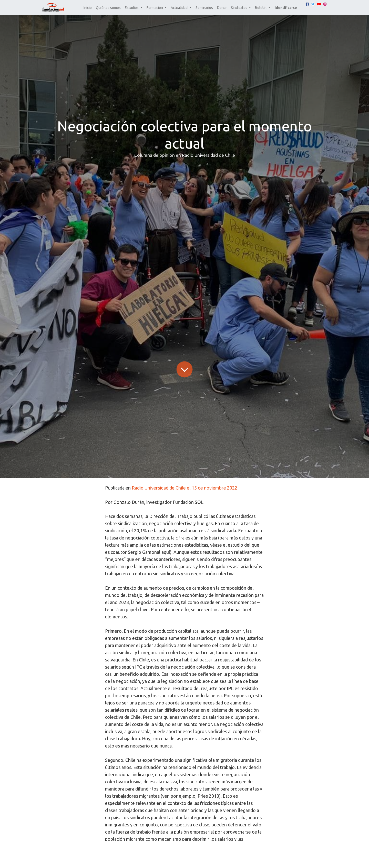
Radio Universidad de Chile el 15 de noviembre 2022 (184, 487)
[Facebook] (307, 4)
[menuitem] (87, 8)
